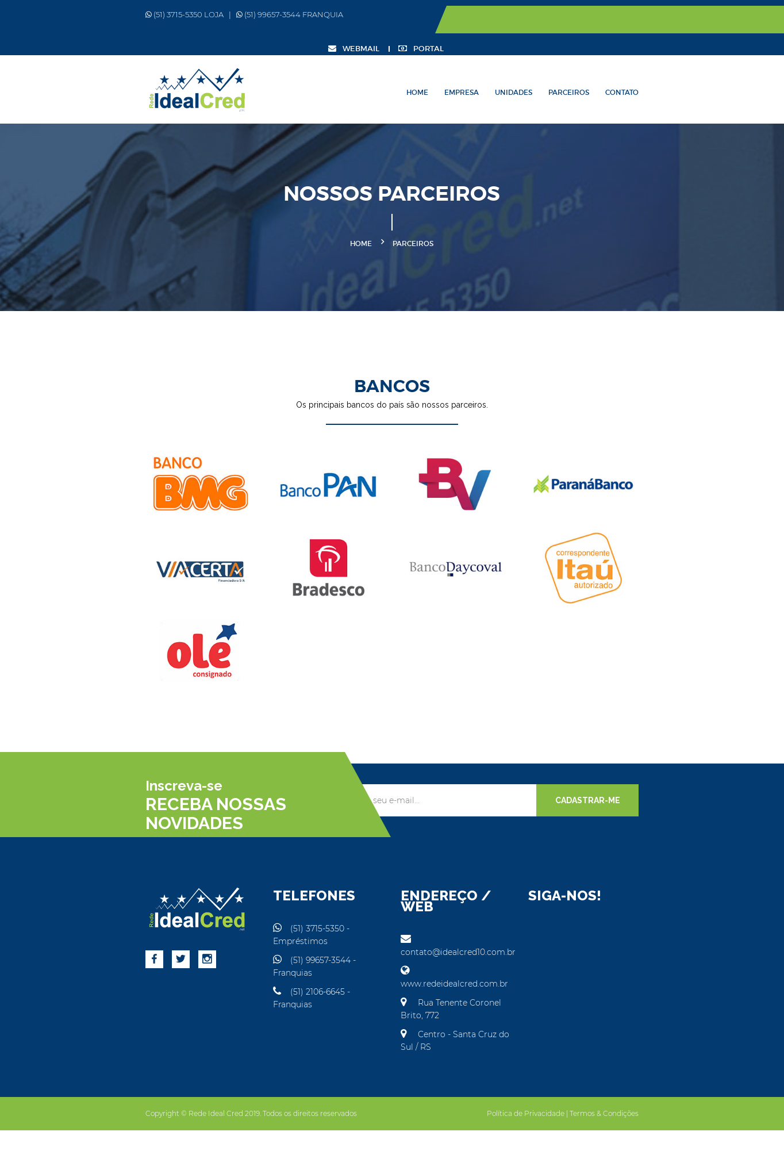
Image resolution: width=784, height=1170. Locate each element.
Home (507, 66)
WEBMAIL (638, 20)
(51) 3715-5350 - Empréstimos (295, 976)
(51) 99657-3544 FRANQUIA (200, 14)
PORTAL (705, 20)
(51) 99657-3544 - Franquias (290, 995)
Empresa (551, 66)
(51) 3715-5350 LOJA (95, 14)
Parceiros (658, 66)
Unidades (603, 66)
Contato (711, 66)
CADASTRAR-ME (676, 848)
